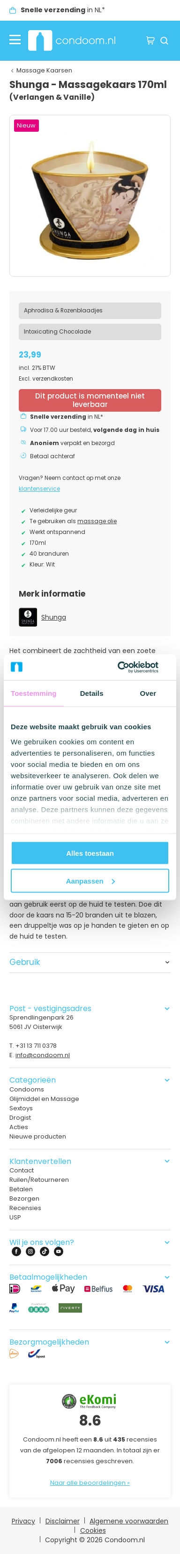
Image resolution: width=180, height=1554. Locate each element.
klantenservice (39, 489)
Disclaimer (62, 1521)
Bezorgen (24, 1198)
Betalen (21, 1189)
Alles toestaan (90, 853)
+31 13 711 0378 (36, 1045)
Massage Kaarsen (44, 70)
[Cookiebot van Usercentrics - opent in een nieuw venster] (129, 667)
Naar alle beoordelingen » (90, 1483)
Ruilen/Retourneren (39, 1179)
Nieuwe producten (37, 1136)
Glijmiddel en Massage (44, 1098)
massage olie (97, 521)
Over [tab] (148, 693)
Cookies (93, 1530)
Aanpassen (90, 881)
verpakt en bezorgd (72, 443)
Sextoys (21, 1108)
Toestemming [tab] (34, 693)
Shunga (53, 617)
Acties (18, 1127)
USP (15, 1217)
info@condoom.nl (42, 1055)
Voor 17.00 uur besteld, (94, 430)
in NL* (63, 10)
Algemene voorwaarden (129, 1521)
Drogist (20, 1117)
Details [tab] (92, 693)
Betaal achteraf (52, 456)
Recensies (25, 1207)
